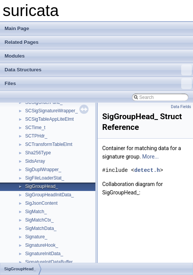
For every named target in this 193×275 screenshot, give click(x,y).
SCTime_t (35, 127)
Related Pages (22, 42)
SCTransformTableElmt (48, 144)
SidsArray (35, 161)
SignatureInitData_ (44, 253)
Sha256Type (38, 152)
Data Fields (181, 106)
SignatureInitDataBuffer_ (50, 262)
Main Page (17, 28)
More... (150, 157)
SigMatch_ (36, 211)
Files (98, 83)
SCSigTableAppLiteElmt (49, 119)
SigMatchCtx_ (39, 220)
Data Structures (98, 70)
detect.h (147, 170)
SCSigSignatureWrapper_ (51, 110)
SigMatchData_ (40, 228)
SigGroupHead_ (41, 186)
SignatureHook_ (41, 245)
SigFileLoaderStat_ (44, 178)
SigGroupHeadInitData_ (49, 194)
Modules (15, 56)
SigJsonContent (41, 203)
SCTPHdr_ (36, 136)
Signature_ (36, 236)
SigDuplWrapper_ (43, 169)
